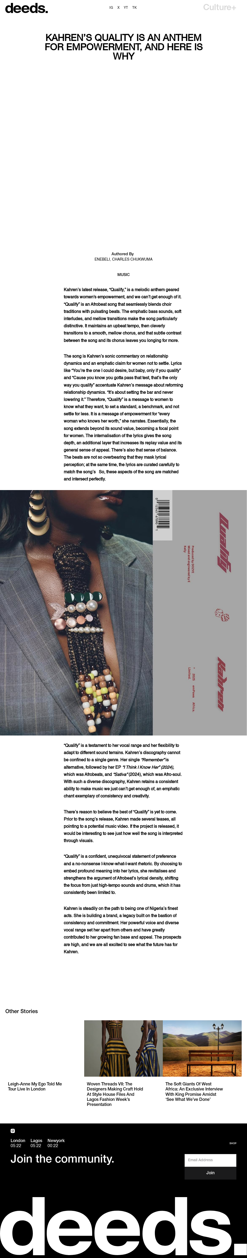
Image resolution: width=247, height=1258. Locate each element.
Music (123, 275)
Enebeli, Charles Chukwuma (123, 259)
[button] (220, 8)
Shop (232, 1143)
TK (134, 7)
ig (111, 7)
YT (126, 7)
